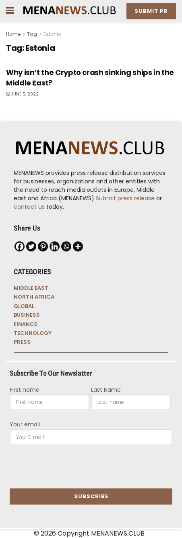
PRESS (22, 342)
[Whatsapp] (66, 246)
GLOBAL (24, 306)
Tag (32, 34)
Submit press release (124, 198)
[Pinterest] (43, 246)
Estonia (52, 34)
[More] (78, 246)
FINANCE (25, 324)
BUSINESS (27, 315)
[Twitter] (31, 246)
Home (13, 34)
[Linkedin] (55, 246)
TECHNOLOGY (33, 333)
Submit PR (151, 11)
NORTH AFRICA (34, 297)
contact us (29, 207)
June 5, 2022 (22, 94)
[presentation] (71, 466)
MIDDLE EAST (31, 288)
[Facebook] (19, 246)
